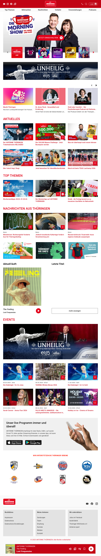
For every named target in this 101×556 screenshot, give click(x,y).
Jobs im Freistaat (75, 517)
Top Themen (9, 10)
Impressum (9, 517)
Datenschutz (9, 521)
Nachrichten (43, 10)
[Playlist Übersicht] (79, 548)
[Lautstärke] (70, 548)
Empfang (40, 524)
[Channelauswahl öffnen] (86, 4)
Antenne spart (74, 527)
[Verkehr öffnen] (15, 4)
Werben (40, 530)
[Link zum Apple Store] (14, 443)
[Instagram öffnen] (8, 4)
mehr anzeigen (75, 311)
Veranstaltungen (75, 10)
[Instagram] (96, 504)
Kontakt (40, 533)
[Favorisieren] (84, 548)
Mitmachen (26, 10)
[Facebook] (92, 504)
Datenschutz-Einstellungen (14, 524)
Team (39, 521)
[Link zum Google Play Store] (33, 443)
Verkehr (58, 10)
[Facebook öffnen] (11, 4)
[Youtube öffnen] (4, 4)
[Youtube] (87, 504)
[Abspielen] (91, 549)
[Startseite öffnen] (50, 4)
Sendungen (41, 517)
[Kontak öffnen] (82, 4)
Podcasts (92, 10)
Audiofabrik (73, 521)
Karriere (40, 527)
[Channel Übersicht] (75, 548)
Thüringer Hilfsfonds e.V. (78, 524)
